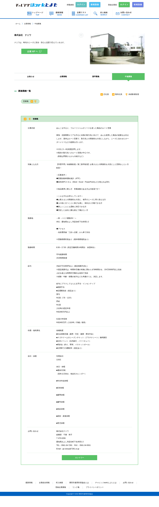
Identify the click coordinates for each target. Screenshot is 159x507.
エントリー (79, 458)
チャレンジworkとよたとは (106, 483)
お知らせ (30, 76)
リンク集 (76, 487)
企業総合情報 (44, 483)
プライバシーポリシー (95, 487)
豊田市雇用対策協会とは (79, 483)
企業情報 (27, 24)
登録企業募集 (60, 487)
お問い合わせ (128, 483)
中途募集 (128, 76)
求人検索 (59, 483)
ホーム (17, 24)
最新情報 (29, 483)
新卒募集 (95, 76)
